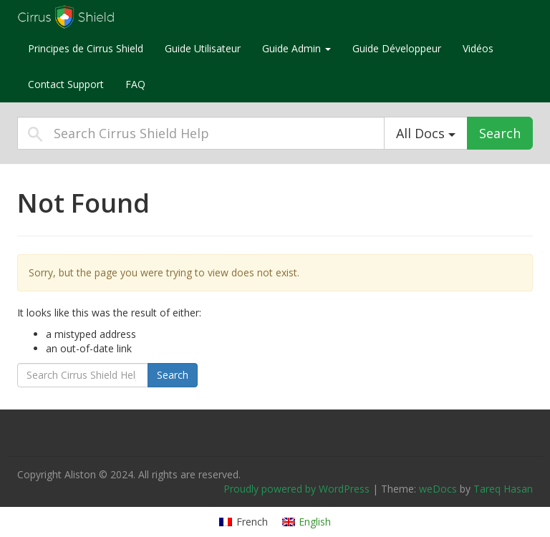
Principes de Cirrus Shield (85, 48)
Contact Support (66, 84)
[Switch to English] (307, 522)
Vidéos (478, 48)
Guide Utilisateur (203, 48)
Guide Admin (296, 48)
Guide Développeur (396, 48)
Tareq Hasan (503, 488)
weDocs (438, 488)
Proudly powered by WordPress (296, 488)
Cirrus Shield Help (106, 17)
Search (500, 133)
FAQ (135, 84)
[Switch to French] (243, 522)
